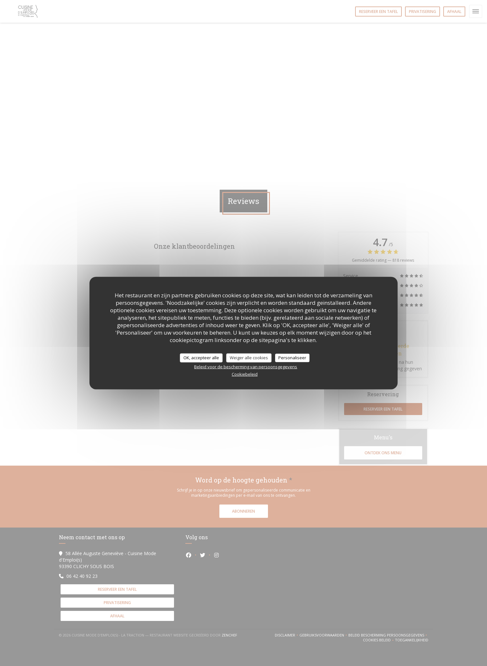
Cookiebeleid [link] (245, 374)
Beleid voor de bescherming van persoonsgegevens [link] (245, 366)
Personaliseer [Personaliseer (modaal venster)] (292, 358)
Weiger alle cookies (249, 358)
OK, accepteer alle (201, 358)
